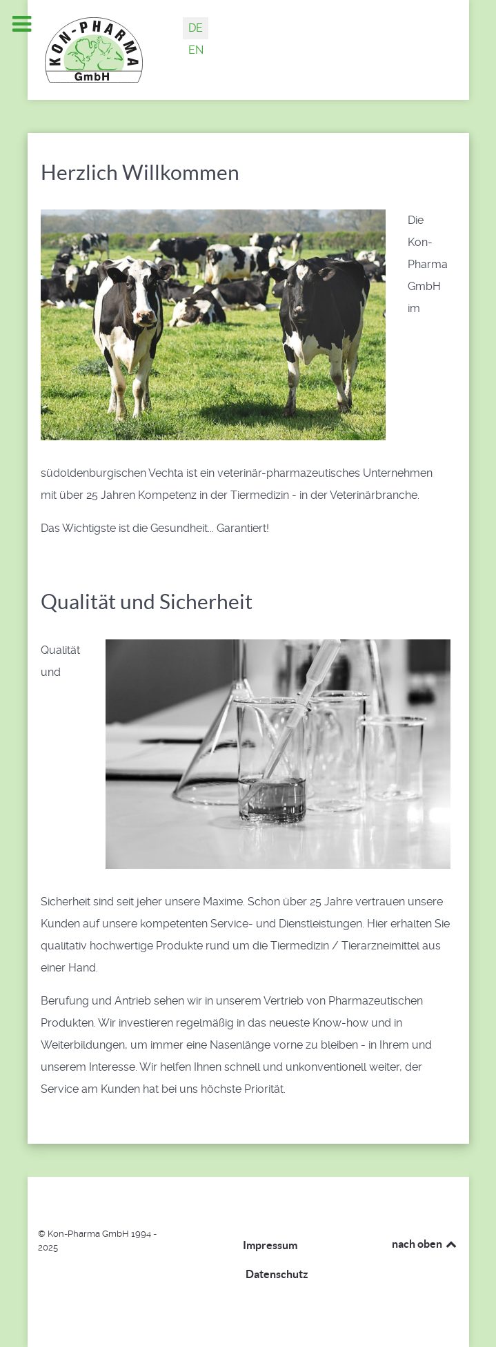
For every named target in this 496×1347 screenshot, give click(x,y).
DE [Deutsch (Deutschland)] (195, 27)
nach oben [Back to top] (425, 1243)
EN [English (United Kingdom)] (196, 49)
